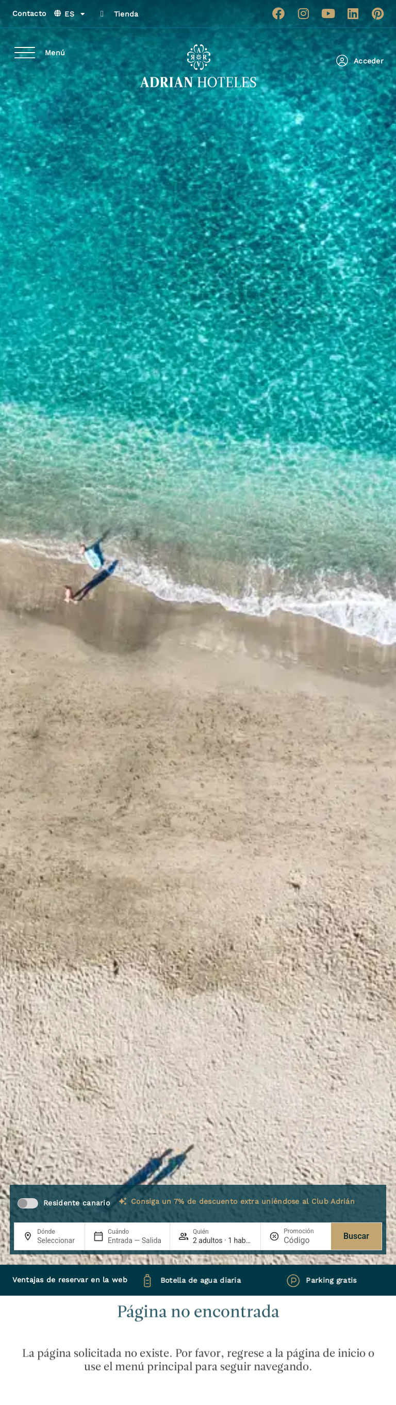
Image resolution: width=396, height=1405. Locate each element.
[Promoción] (303, 1240)
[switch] (28, 1203)
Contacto (29, 13)
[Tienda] (102, 14)
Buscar (356, 1236)
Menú (55, 52)
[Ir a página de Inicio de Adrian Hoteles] (198, 66)
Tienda (126, 14)
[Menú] (24, 52)
